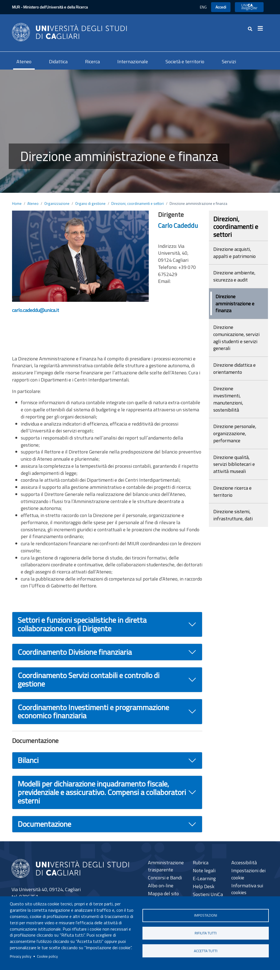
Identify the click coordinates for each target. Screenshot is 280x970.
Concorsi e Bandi (165, 877)
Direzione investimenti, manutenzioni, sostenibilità (228, 399)
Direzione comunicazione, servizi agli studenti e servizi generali (236, 337)
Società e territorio (184, 61)
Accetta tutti (205, 951)
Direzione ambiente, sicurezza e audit (234, 276)
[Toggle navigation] (262, 28)
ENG (203, 7)
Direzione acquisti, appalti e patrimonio (234, 252)
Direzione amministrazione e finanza (234, 303)
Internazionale (132, 61)
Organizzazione (56, 203)
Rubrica (200, 862)
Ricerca (92, 61)
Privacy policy (20, 956)
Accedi (220, 7)
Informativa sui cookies (247, 889)
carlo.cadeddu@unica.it (35, 310)
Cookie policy (47, 956)
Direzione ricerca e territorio (232, 491)
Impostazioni (205, 915)
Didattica (58, 61)
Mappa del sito (163, 893)
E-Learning (204, 878)
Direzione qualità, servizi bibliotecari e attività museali (234, 464)
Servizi (229, 61)
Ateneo (23, 61)
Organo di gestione (90, 203)
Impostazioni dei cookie (248, 874)
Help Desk (203, 886)
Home (17, 203)
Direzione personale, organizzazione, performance (234, 433)
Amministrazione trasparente (166, 866)
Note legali (204, 870)
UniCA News (249, 7)
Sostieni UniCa (208, 894)
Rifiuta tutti (206, 933)
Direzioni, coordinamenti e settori (137, 203)
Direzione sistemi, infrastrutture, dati (233, 515)
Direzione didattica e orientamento (234, 368)
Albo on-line (160, 885)
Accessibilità (244, 862)
